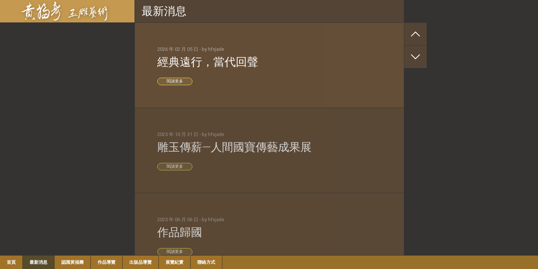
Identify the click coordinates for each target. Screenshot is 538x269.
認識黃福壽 (72, 262)
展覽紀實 (174, 262)
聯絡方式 (206, 262)
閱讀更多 (175, 81)
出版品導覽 (140, 262)
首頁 (11, 262)
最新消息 (38, 262)
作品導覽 (106, 262)
